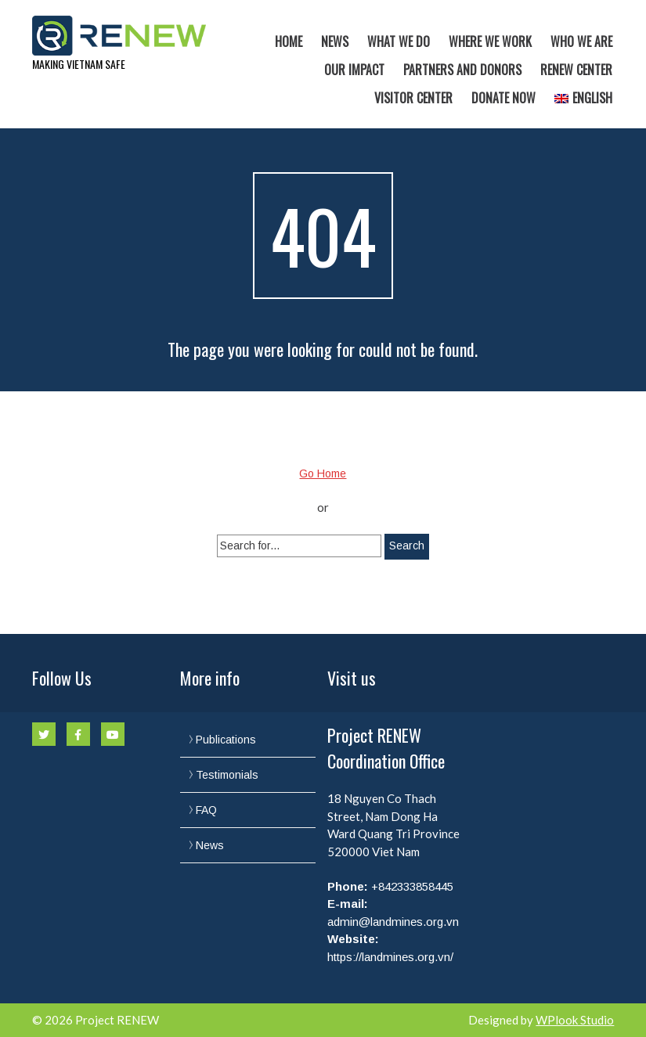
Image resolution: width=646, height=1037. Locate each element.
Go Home (322, 473)
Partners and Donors (462, 69)
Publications (226, 739)
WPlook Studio (575, 1020)
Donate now (503, 97)
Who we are (581, 41)
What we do (398, 41)
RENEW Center (576, 69)
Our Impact (354, 69)
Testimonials (227, 775)
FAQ (206, 810)
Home (288, 41)
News (334, 41)
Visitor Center (413, 97)
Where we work (490, 41)
